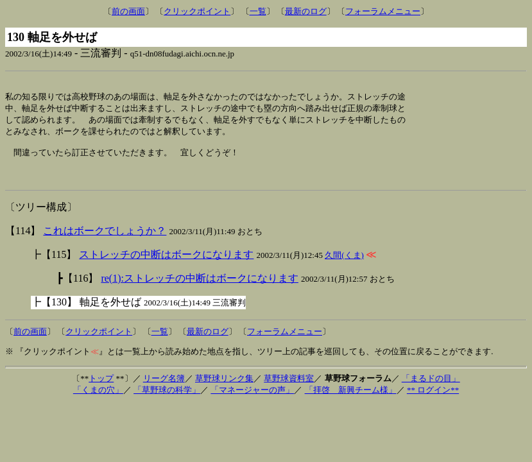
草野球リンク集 (224, 388)
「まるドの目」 (431, 388)
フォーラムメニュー (382, 11)
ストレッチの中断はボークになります (166, 264)
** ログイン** (433, 399)
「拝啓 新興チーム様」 (351, 399)
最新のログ (306, 11)
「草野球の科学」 (166, 399)
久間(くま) (344, 265)
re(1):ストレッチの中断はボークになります (199, 287)
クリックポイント (197, 11)
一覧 (258, 11)
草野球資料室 (289, 388)
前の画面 (128, 11)
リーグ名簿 (164, 388)
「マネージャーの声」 (252, 399)
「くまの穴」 (98, 399)
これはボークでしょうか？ (104, 240)
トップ (101, 388)
